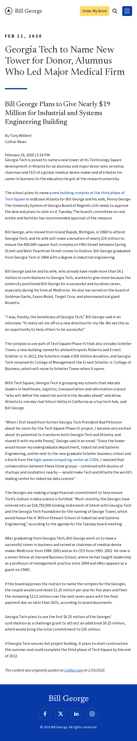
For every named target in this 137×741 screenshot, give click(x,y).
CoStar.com (73, 670)
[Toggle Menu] (127, 11)
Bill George (23, 10)
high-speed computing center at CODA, (67, 460)
